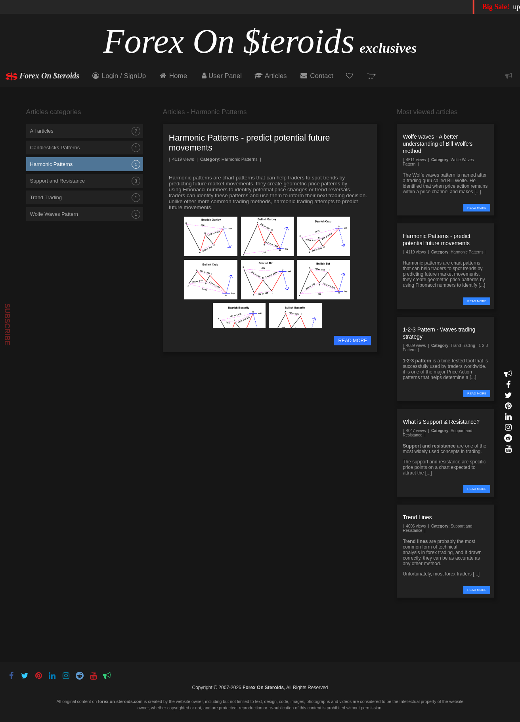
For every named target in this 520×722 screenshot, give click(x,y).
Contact (316, 76)
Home (173, 76)
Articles (270, 76)
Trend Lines (417, 517)
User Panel (221, 76)
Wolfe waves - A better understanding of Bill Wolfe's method (437, 143)
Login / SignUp (118, 76)
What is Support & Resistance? (441, 422)
